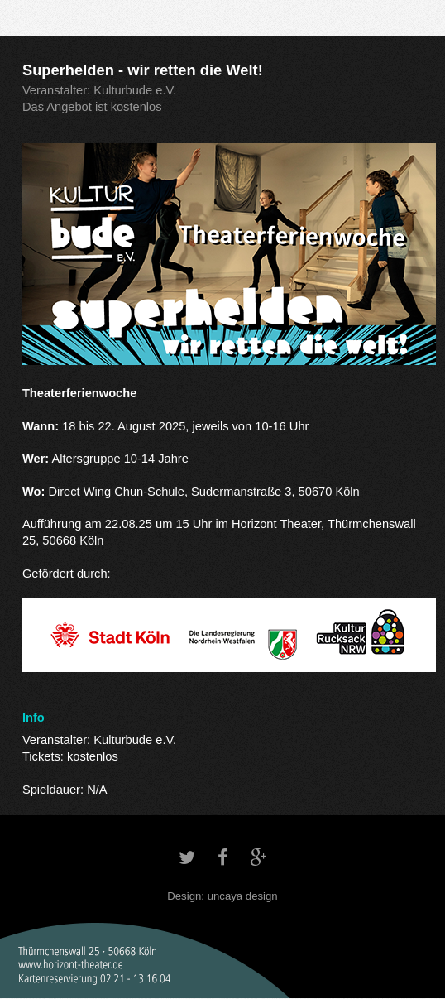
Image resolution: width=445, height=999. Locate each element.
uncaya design (243, 896)
